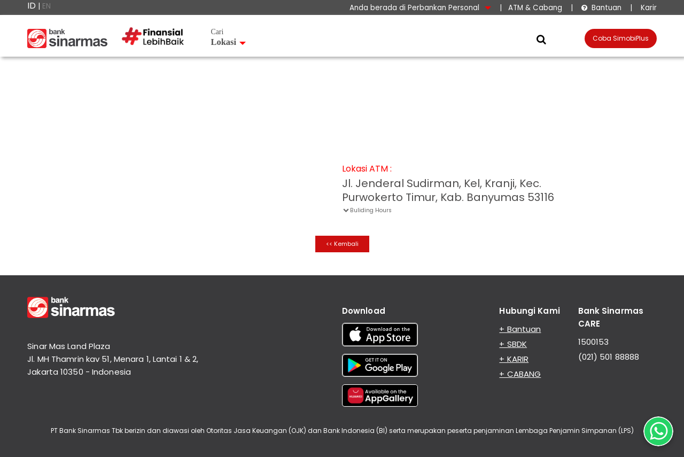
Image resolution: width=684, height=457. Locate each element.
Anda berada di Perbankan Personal (420, 8)
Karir (648, 8)
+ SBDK (513, 344)
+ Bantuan (520, 329)
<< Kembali (342, 243)
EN (46, 6)
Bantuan (601, 8)
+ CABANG (520, 373)
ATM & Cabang (535, 8)
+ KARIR (513, 359)
